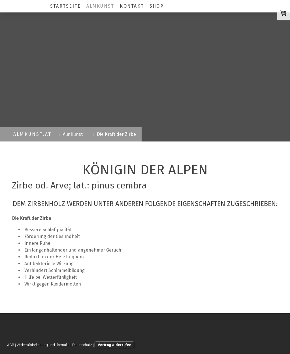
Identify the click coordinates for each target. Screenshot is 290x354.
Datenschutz (82, 345)
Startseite (65, 6)
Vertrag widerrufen (114, 345)
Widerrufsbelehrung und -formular (43, 345)
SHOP (157, 6)
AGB (10, 345)
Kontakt (132, 6)
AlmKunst (100, 6)
